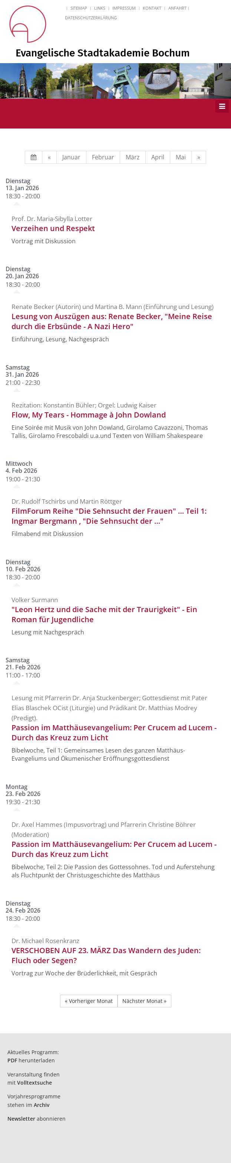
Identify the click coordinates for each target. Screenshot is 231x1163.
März (133, 157)
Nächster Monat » (144, 1000)
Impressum (124, 8)
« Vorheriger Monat (89, 1000)
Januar (71, 157)
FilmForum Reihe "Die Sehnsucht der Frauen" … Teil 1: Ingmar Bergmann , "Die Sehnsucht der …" (109, 516)
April (157, 157)
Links (99, 8)
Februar (103, 157)
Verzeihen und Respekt (53, 228)
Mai (181, 157)
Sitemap (78, 8)
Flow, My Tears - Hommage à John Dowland (88, 415)
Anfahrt (177, 8)
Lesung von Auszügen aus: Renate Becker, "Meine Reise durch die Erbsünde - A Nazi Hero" (111, 321)
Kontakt (152, 8)
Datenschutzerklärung (91, 17)
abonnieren (36, 1118)
